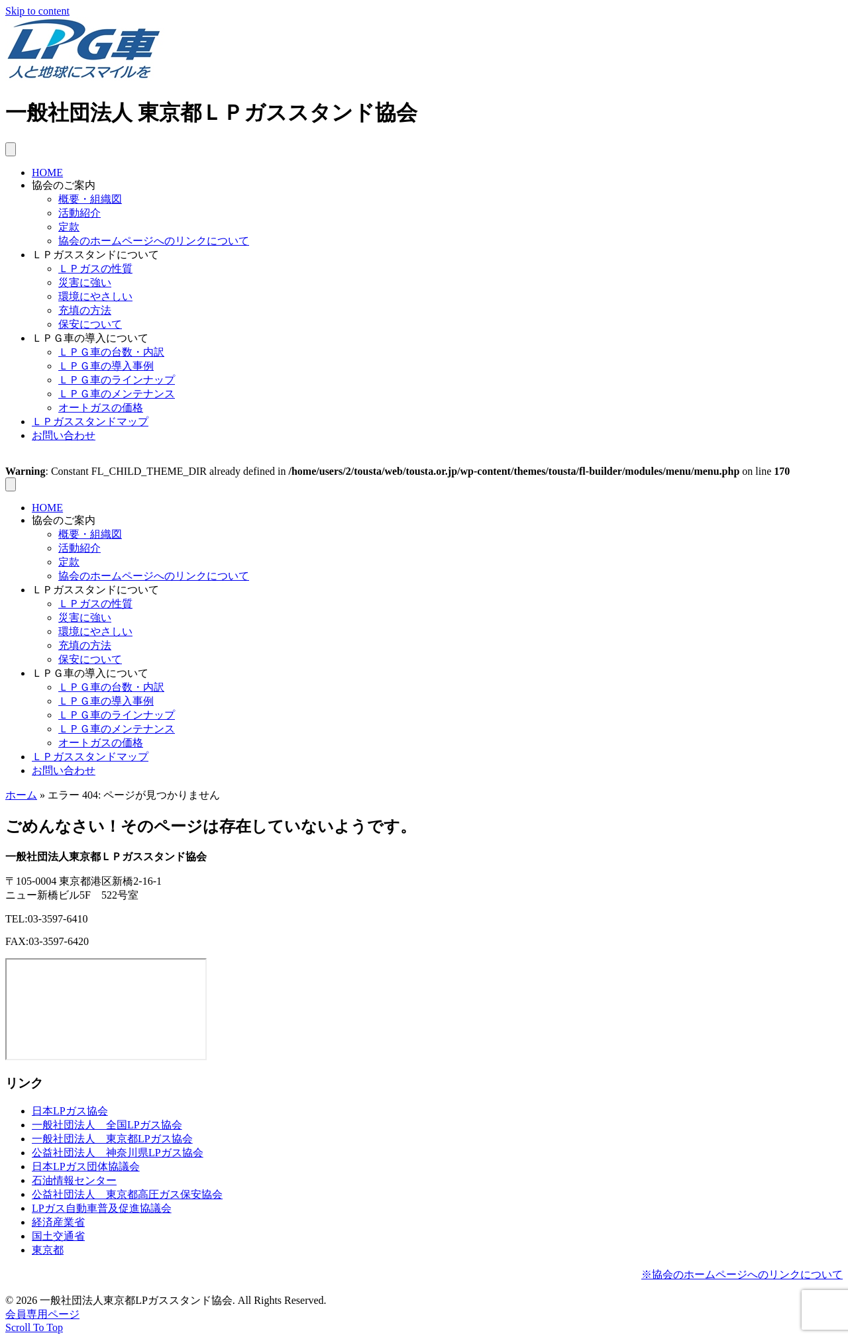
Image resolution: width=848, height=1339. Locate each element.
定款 (69, 226)
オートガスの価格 (100, 407)
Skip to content (37, 11)
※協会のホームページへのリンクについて (742, 1274)
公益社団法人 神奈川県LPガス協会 (117, 1152)
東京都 (48, 1250)
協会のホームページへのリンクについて (153, 240)
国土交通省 (58, 1236)
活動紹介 (79, 213)
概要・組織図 (90, 199)
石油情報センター (74, 1180)
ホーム (21, 795)
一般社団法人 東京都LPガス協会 (112, 1138)
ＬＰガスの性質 (95, 268)
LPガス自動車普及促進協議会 (102, 1208)
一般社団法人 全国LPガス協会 (107, 1124)
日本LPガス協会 (70, 1110)
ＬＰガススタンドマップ (90, 421)
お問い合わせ (63, 435)
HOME (47, 172)
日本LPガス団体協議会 (86, 1166)
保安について (90, 324)
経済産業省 (58, 1222)
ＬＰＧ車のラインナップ (116, 379)
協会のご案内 (63, 185)
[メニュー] (10, 149)
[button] (34, 1327)
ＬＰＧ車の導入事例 (106, 366)
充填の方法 (84, 310)
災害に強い (84, 282)
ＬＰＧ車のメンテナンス (116, 393)
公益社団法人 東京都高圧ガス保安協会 (127, 1194)
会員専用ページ (42, 1314)
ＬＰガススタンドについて (95, 254)
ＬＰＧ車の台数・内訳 (111, 352)
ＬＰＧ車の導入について (90, 338)
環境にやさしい (95, 296)
